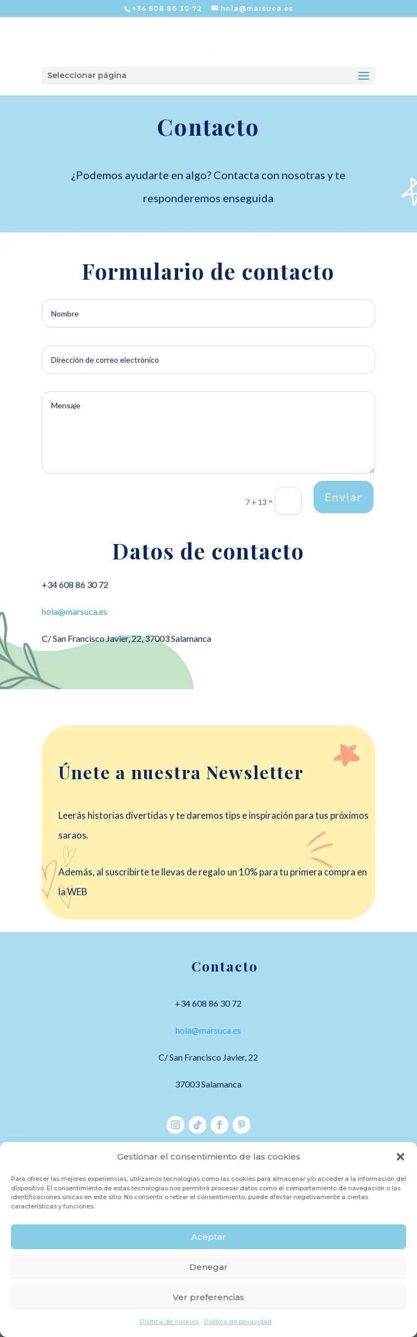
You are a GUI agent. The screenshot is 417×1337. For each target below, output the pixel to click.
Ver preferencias (208, 1297)
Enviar (344, 496)
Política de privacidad (238, 1321)
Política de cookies (169, 1321)
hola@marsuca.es (74, 611)
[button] (400, 1156)
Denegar (208, 1267)
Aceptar (208, 1236)
